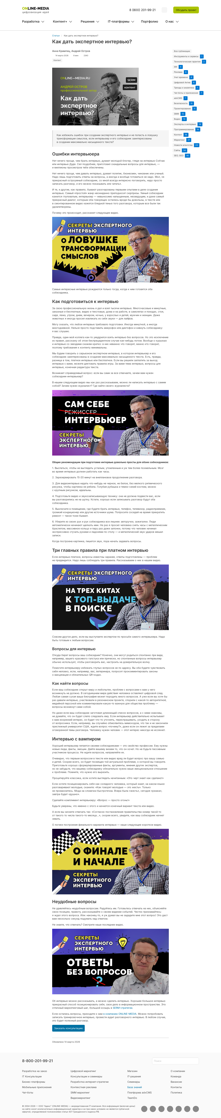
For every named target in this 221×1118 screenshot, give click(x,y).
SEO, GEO (178, 155)
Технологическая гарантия (187, 61)
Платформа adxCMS (139, 1092)
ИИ (175, 67)
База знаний (134, 1087)
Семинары (133, 1081)
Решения (87, 21)
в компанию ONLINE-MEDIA (119, 1013)
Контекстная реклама (84, 1087)
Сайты (177, 150)
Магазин (132, 1071)
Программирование (184, 129)
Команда (176, 1076)
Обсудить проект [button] (186, 10)
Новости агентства (183, 145)
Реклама (178, 72)
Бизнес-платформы (33, 1081)
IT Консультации (32, 1076)
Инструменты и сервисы (186, 56)
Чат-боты (27, 1092)
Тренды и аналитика (184, 87)
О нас (169, 21)
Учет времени (181, 77)
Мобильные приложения (37, 1087)
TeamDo (132, 1097)
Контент (178, 134)
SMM (176, 114)
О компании (178, 1071)
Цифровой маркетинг (83, 1071)
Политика (176, 1092)
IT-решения (134, 1076)
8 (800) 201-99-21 (142, 10)
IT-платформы (118, 21)
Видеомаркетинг (80, 1097)
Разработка (30, 21)
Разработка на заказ (34, 1071)
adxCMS (178, 98)
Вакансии (176, 1081)
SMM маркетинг (80, 1092)
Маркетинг (179, 140)
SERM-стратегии (122, 1007)
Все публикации (182, 51)
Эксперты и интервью (185, 124)
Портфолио (149, 21)
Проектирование (182, 108)
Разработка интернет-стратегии (90, 1081)
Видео (177, 119)
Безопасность (181, 103)
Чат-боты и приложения (186, 93)
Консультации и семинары (86, 1076)
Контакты (176, 1087)
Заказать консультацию (68, 1028)
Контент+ (60, 21)
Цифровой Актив (182, 82)
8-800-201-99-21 (37, 1061)
